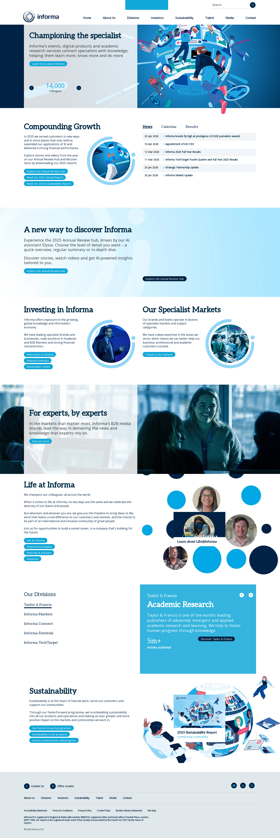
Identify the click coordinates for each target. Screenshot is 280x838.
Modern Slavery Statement (129, 810)
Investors (157, 18)
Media (230, 18)
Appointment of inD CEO (179, 144)
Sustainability (184, 18)
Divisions (133, 18)
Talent (209, 18)
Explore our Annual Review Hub (46, 171)
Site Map (152, 810)
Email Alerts (234, 786)
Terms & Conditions (62, 810)
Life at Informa (36, 540)
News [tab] (147, 127)
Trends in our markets (159, 354)
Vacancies (33, 559)
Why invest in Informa (40, 354)
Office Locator (65, 786)
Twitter (252, 786)
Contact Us (37, 786)
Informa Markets (38, 614)
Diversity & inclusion (39, 552)
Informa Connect (38, 624)
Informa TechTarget (41, 643)
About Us (109, 18)
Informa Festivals (38, 633)
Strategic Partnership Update (182, 167)
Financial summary (38, 360)
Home (87, 18)
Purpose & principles (39, 546)
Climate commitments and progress (54, 740)
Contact (251, 18)
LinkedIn (243, 786)
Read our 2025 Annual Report (45, 177)
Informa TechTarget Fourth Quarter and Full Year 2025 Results (201, 159)
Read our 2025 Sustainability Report (49, 183)
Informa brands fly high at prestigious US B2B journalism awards (202, 136)
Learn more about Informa (48, 64)
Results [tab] (192, 127)
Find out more (40, 441)
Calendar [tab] (169, 127)
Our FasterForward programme (51, 728)
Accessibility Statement (35, 810)
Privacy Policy (84, 810)
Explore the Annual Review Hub (46, 271)
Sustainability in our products (49, 734)
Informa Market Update (179, 175)
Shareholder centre (38, 366)
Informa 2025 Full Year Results (183, 152)
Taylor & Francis (38, 605)
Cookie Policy (103, 810)
